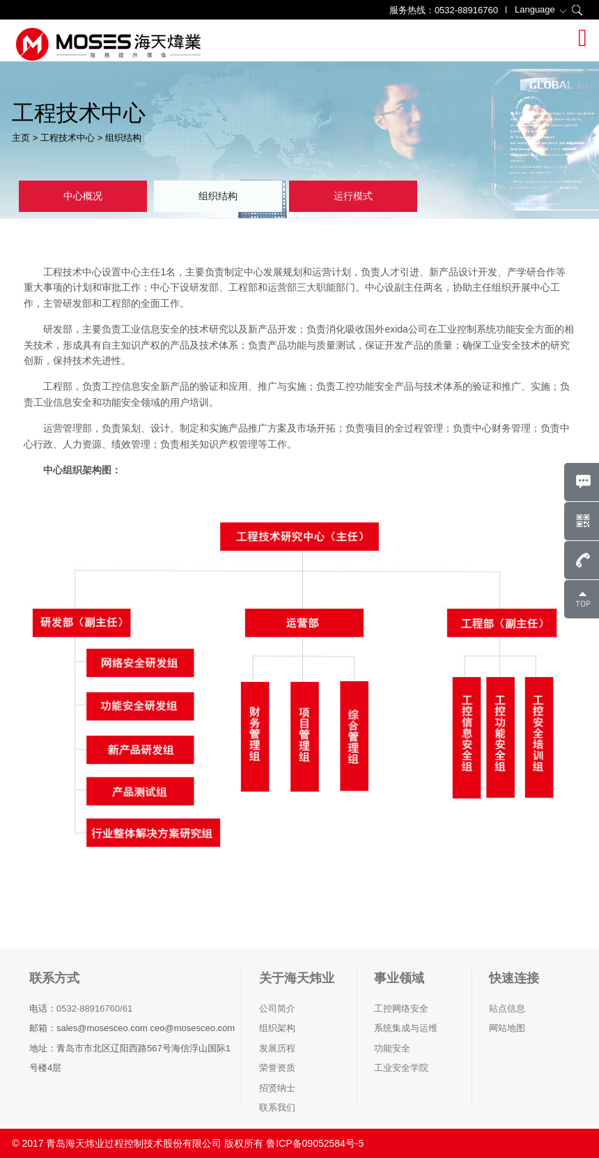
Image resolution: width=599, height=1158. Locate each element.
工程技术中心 (67, 137)
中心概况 (82, 195)
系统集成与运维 (405, 1028)
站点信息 (507, 1008)
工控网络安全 (401, 1008)
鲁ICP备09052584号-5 (315, 1143)
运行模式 (353, 195)
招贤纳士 (277, 1088)
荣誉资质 (277, 1067)
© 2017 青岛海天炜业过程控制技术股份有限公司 (116, 1143)
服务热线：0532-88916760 (443, 10)
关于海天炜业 (296, 978)
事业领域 (399, 978)
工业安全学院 (401, 1067)
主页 (21, 137)
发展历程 (277, 1048)
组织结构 (123, 137)
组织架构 (277, 1028)
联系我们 (277, 1107)
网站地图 (507, 1028)
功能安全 (392, 1048)
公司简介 (277, 1008)
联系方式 (54, 978)
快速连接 (514, 978)
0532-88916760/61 (94, 1008)
